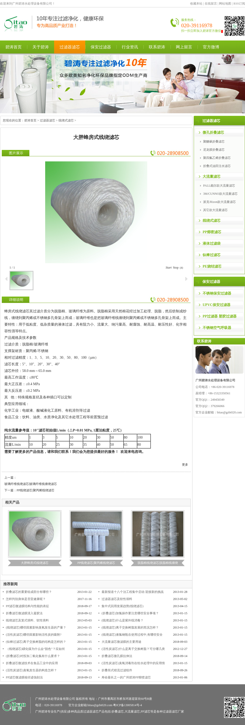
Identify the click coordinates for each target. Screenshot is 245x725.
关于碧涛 (40, 47)
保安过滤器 (101, 47)
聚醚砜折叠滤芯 (214, 141)
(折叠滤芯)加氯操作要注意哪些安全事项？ (130, 613)
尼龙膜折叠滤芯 (214, 149)
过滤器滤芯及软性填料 (117, 599)
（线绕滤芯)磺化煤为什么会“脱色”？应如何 (35, 649)
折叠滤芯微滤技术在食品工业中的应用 (32, 663)
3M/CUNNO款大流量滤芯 (220, 194)
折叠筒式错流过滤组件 (117, 670)
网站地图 (225, 3)
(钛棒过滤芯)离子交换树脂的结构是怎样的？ (36, 642)
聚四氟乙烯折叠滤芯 (217, 158)
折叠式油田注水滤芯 (217, 166)
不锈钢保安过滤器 (217, 293)
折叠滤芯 (118, 711)
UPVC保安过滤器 (216, 305)
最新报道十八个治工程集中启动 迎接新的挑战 (133, 592)
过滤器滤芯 (69, 47)
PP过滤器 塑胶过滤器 (220, 316)
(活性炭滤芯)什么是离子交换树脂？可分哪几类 (133, 649)
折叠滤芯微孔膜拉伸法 (117, 656)
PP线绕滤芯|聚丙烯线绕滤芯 (35, 490)
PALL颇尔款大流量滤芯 (219, 185)
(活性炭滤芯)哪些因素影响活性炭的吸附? (33, 634)
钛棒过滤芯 (211, 255)
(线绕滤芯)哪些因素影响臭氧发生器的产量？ (36, 627)
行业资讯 (130, 47)
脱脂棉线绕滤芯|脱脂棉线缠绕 (158, 563)
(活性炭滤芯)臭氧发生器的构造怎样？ (31, 670)
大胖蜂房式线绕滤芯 (34, 563)
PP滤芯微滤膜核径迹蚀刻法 (24, 677)
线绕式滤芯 (66, 120)
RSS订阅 (239, 3)
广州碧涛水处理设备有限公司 (57, 24)
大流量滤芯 (211, 176)
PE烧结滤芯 (212, 266)
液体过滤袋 (211, 243)
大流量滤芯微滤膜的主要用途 (121, 642)
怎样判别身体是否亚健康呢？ (26, 599)
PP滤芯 (145, 711)
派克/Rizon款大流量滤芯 (219, 202)
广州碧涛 (41, 711)
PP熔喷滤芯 (212, 232)
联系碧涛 (157, 47)
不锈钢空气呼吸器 (217, 328)
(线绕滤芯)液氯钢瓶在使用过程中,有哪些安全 (132, 634)
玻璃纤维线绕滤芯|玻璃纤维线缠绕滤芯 (30, 484)
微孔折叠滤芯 (213, 132)
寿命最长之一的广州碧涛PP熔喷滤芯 (126, 677)
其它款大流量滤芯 (215, 210)
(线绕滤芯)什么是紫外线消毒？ (122, 620)
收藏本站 (196, 3)
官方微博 (211, 47)
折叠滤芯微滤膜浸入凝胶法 (24, 613)
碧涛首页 (13, 47)
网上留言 (184, 47)
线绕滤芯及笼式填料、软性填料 (27, 620)
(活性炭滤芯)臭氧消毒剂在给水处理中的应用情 (133, 663)
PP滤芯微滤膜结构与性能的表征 (27, 606)
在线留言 (211, 3)
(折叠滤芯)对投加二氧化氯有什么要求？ (33, 656)
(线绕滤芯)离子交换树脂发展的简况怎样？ (130, 627)
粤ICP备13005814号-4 (127, 705)
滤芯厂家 (178, 711)
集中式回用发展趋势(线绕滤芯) (122, 606)
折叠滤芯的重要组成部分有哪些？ (29, 592)
